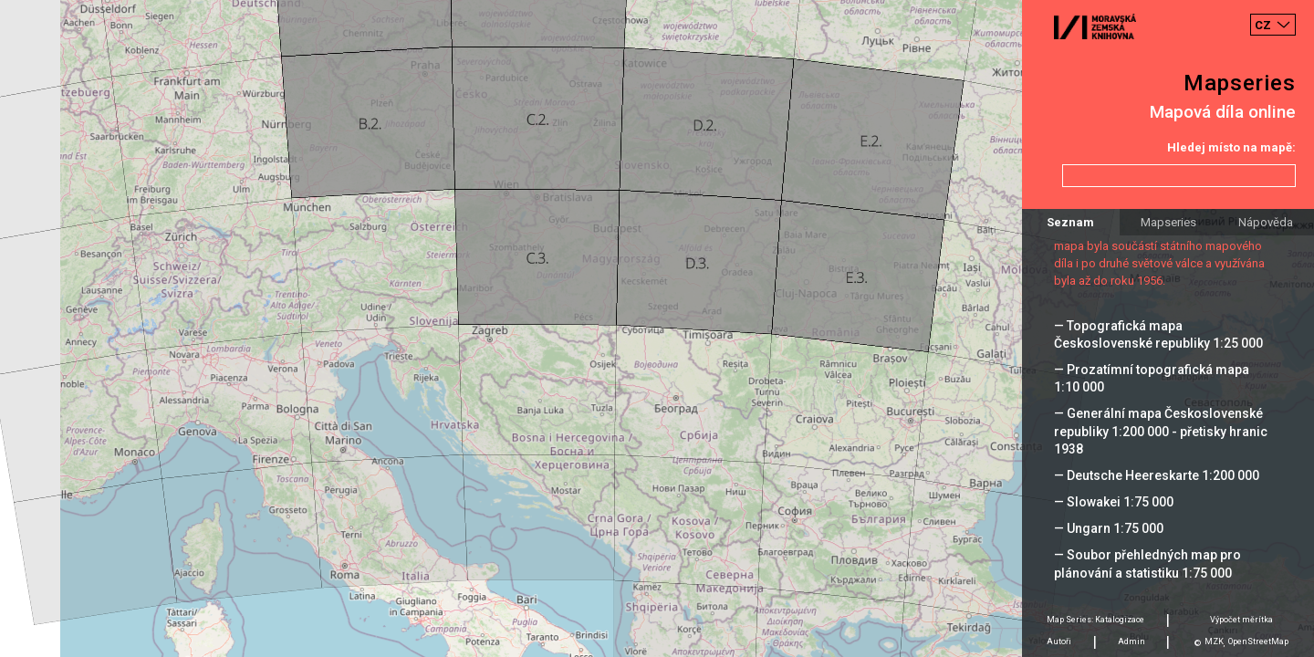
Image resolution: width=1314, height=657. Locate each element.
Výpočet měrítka (1241, 619)
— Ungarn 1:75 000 (1108, 528)
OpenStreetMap (1258, 641)
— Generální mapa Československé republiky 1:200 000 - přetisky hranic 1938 (1160, 430)
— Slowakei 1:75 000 (1113, 502)
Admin (1131, 641)
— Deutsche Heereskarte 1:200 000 (1156, 475)
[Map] (657, 328)
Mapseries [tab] (1168, 222)
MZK (1214, 641)
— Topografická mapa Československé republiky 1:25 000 (1158, 334)
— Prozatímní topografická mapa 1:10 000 (1151, 378)
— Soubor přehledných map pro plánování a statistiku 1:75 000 (1147, 563)
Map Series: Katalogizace (1095, 619)
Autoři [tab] (1059, 641)
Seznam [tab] (1070, 222)
